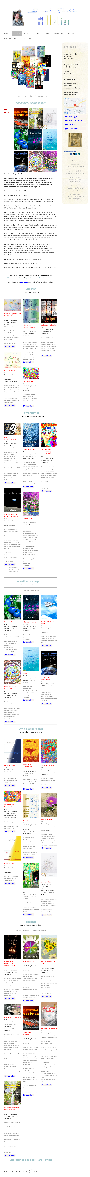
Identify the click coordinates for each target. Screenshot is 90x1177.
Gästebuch (36, 33)
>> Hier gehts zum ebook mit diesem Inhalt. (14, 569)
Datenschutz (14, 1170)
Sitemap (21, 1170)
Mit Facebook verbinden (70, 151)
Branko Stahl (58, 33)
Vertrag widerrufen (31, 1170)
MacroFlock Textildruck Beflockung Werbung (75, 188)
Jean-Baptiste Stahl (10, 38)
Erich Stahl (70, 33)
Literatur (17, 33)
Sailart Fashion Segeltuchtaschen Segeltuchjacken (75, 179)
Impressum (7, 1170)
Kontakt (47, 33)
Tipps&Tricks (26, 38)
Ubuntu (7, 33)
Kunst (26, 33)
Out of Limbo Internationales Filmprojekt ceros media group (75, 196)
